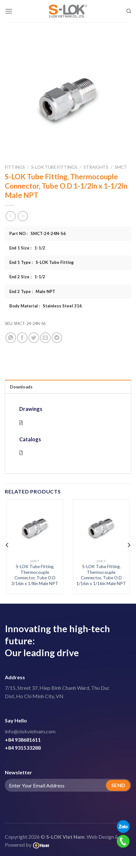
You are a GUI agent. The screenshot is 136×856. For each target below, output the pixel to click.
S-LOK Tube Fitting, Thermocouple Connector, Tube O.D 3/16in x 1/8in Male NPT (34, 575)
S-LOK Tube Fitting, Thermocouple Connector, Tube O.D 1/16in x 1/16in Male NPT (101, 575)
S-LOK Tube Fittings (54, 167)
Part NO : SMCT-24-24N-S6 (37, 233)
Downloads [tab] (21, 386)
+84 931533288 (23, 748)
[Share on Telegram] (57, 337)
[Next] (128, 545)
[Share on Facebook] (22, 337)
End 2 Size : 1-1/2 (27, 276)
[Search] (128, 11)
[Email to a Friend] (45, 337)
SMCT (121, 167)
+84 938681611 (23, 740)
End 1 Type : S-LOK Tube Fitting (41, 262)
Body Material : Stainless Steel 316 (45, 305)
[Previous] (7, 545)
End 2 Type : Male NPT (32, 291)
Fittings (15, 167)
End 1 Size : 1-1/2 (27, 247)
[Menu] (9, 11)
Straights (95, 167)
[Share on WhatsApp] (10, 337)
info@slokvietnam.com (30, 731)
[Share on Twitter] (34, 337)
